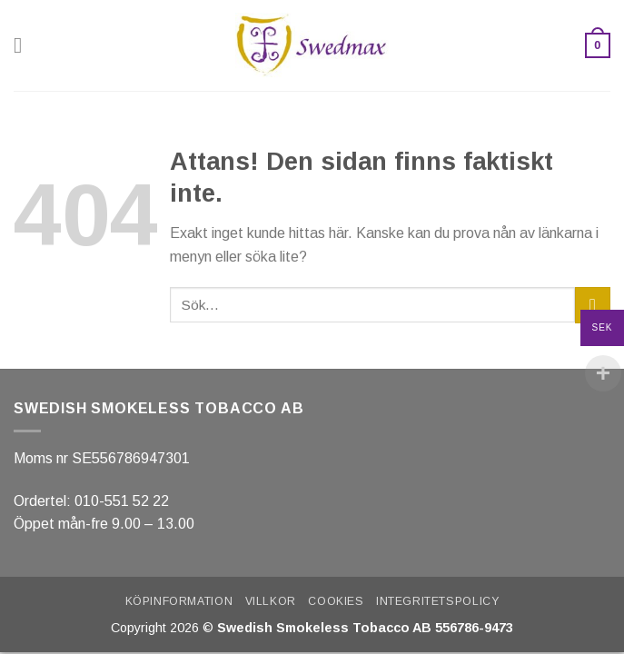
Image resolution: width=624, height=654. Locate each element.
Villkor (270, 601)
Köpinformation (179, 601)
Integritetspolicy (437, 601)
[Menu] (24, 45)
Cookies (335, 601)
